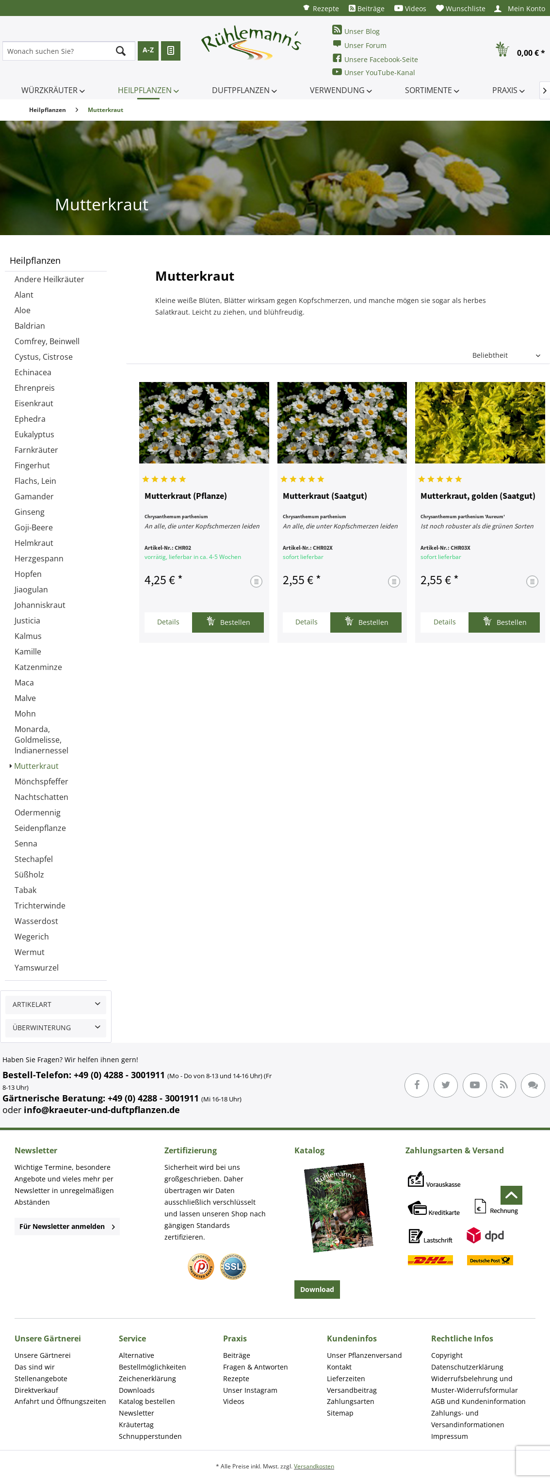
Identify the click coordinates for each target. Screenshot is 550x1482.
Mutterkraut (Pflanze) (186, 496)
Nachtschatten (41, 797)
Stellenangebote (41, 1378)
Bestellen (228, 621)
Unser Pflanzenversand (364, 1355)
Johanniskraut (40, 605)
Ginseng (30, 512)
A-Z (148, 49)
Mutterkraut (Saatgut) (325, 496)
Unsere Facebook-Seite (375, 58)
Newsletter (136, 1413)
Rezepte (320, 8)
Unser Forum (359, 44)
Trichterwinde (40, 905)
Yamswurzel (37, 967)
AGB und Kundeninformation (478, 1401)
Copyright (447, 1355)
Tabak (25, 890)
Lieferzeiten (346, 1378)
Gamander (34, 496)
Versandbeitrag (352, 1390)
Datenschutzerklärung (467, 1366)
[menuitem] (320, 8)
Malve (25, 698)
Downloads (137, 1390)
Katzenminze (38, 667)
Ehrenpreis (35, 387)
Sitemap (340, 1413)
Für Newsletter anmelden (67, 1226)
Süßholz (29, 874)
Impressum (449, 1436)
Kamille (28, 651)
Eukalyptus (34, 434)
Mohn (25, 713)
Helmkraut (34, 543)
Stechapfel (34, 859)
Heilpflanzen (35, 260)
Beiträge (367, 8)
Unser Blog (356, 30)
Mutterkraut (36, 766)
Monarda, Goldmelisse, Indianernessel (41, 740)
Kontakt (339, 1366)
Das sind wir (35, 1366)
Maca (24, 682)
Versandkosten (314, 1466)
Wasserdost (36, 921)
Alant (24, 294)
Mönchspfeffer (41, 781)
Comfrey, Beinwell (47, 341)
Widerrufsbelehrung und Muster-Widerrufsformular (474, 1384)
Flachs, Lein (35, 481)
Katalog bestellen (147, 1401)
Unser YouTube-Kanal (373, 72)
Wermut (30, 952)
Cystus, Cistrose (44, 356)
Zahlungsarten (350, 1401)
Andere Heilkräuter (49, 279)
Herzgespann (39, 558)
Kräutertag (136, 1424)
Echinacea (33, 372)
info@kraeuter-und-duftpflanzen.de (102, 1109)
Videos (410, 8)
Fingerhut (32, 465)
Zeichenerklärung (147, 1378)
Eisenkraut (34, 403)
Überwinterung (42, 1027)
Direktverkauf (36, 1390)
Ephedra (30, 419)
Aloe (23, 310)
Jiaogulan (31, 589)
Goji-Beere (34, 527)
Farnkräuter (36, 450)
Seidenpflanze (40, 828)
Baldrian (30, 325)
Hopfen (28, 574)
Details (168, 621)
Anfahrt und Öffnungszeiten (60, 1401)
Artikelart (32, 1004)
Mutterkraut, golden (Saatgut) (478, 496)
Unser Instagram (250, 1390)
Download (317, 1289)
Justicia (27, 620)
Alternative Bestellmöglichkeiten (152, 1361)
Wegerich (32, 936)
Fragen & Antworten (255, 1366)
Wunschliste (460, 8)
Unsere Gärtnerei (43, 1355)
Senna (26, 843)
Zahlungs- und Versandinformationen (467, 1418)
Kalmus (28, 636)
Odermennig (38, 812)
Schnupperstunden (150, 1436)
